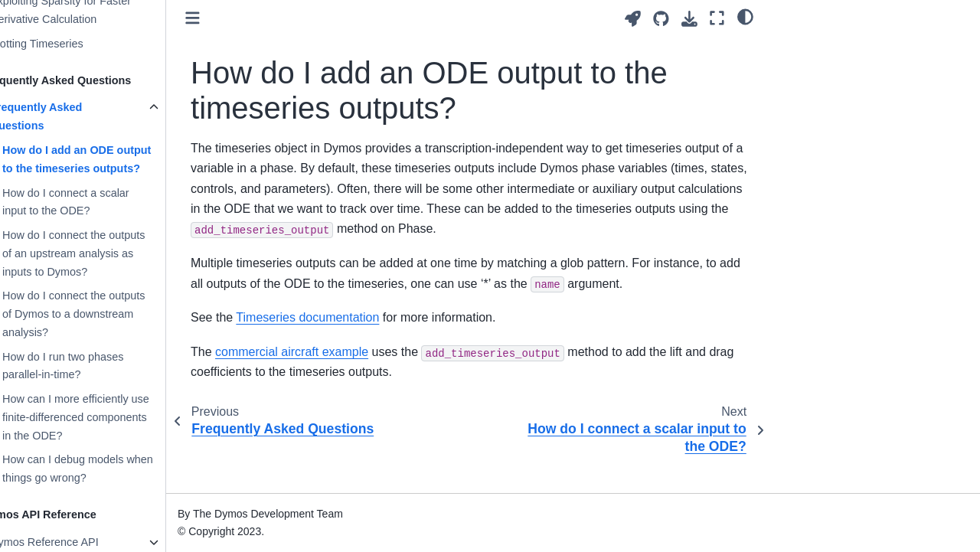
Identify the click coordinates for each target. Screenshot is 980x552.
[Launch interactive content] (633, 18)
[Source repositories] (661, 18)
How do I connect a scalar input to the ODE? (95, 202)
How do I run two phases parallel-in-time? (92, 366)
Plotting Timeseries (66, 44)
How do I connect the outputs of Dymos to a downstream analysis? (103, 313)
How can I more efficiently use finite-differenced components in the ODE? (105, 417)
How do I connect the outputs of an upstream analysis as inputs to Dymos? (103, 253)
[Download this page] (689, 18)
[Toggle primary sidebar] (222, 18)
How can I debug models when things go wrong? (107, 468)
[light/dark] (745, 16)
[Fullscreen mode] (717, 18)
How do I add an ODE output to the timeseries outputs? (106, 159)
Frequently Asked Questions (66, 116)
